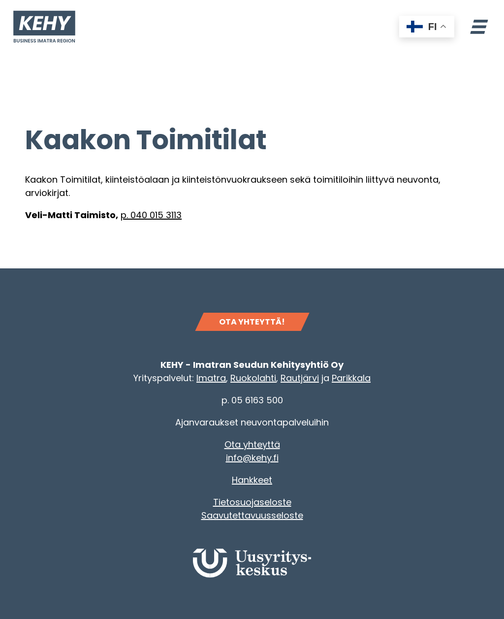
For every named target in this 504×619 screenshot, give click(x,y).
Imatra (211, 378)
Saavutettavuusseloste (252, 515)
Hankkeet (252, 480)
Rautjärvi (300, 378)
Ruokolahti (253, 378)
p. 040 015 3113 (151, 215)
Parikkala (351, 378)
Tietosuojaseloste (252, 502)
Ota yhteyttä (252, 444)
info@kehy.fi (252, 458)
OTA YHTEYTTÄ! (252, 321)
